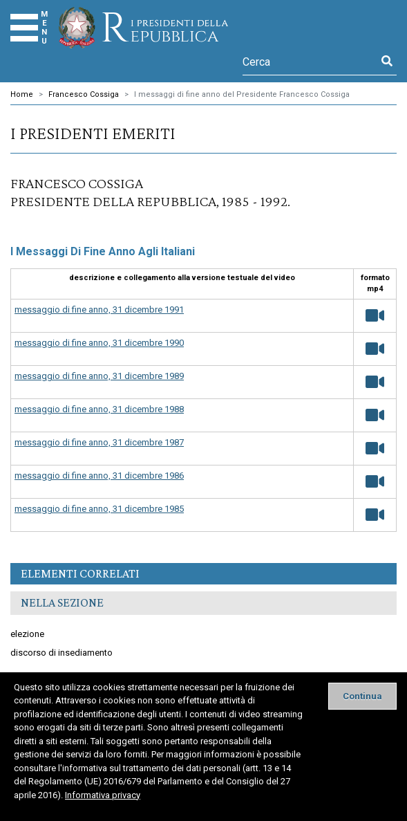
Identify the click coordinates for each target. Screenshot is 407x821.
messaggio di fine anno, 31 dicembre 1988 (99, 409)
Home (21, 94)
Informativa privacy (102, 795)
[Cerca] (310, 61)
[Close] (362, 696)
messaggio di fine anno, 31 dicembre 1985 (99, 509)
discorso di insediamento (61, 652)
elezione (27, 634)
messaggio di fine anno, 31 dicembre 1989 (99, 376)
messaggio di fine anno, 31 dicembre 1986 (99, 475)
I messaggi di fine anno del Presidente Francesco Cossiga (242, 94)
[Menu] (24, 27)
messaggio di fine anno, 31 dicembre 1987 (99, 442)
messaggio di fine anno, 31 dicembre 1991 (99, 309)
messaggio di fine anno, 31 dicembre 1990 (99, 343)
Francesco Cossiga (83, 94)
